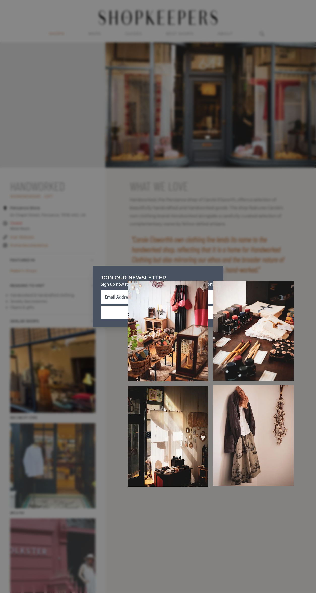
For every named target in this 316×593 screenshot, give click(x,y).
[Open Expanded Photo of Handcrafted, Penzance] (168, 331)
